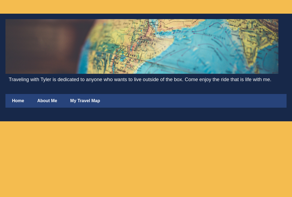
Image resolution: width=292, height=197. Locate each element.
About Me (47, 100)
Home (18, 100)
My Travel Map (85, 100)
